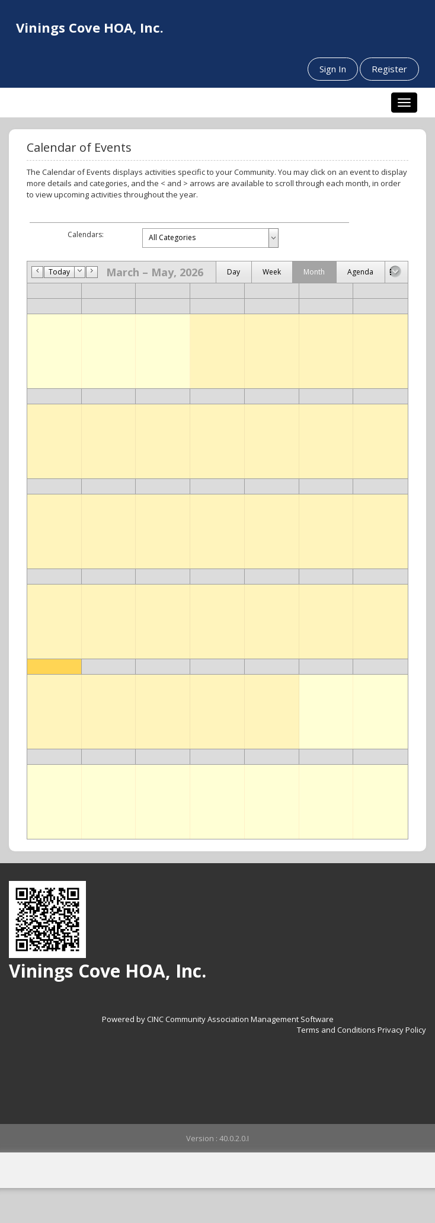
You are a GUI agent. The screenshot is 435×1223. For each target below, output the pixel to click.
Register (389, 69)
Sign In (332, 69)
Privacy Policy (402, 1029)
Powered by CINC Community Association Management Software (218, 1019)
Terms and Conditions (336, 1029)
